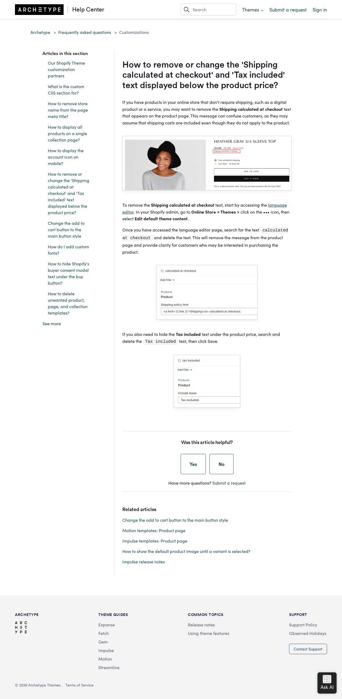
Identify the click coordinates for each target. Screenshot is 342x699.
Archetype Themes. (44, 683)
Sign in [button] (320, 9)
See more (51, 323)
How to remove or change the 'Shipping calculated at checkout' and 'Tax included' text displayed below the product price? (68, 193)
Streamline (108, 666)
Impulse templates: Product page (154, 539)
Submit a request (288, 9)
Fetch (103, 631)
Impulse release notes (143, 560)
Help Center (88, 9)
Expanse (106, 623)
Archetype (40, 32)
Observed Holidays (307, 631)
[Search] (208, 9)
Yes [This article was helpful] (193, 462)
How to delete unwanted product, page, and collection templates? (68, 303)
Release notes (201, 623)
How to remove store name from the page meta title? (68, 109)
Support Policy (303, 623)
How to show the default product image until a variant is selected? (186, 549)
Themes (250, 9)
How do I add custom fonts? (68, 250)
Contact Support (308, 647)
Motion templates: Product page (153, 529)
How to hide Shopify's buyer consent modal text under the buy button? (68, 273)
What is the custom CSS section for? (66, 89)
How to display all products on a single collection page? (67, 133)
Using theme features (208, 631)
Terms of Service (79, 683)
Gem (103, 640)
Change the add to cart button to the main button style (66, 229)
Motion (105, 657)
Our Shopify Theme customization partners (66, 69)
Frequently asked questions (84, 32)
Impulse (106, 648)
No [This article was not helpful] (221, 462)
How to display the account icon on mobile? (66, 156)
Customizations (134, 32)
